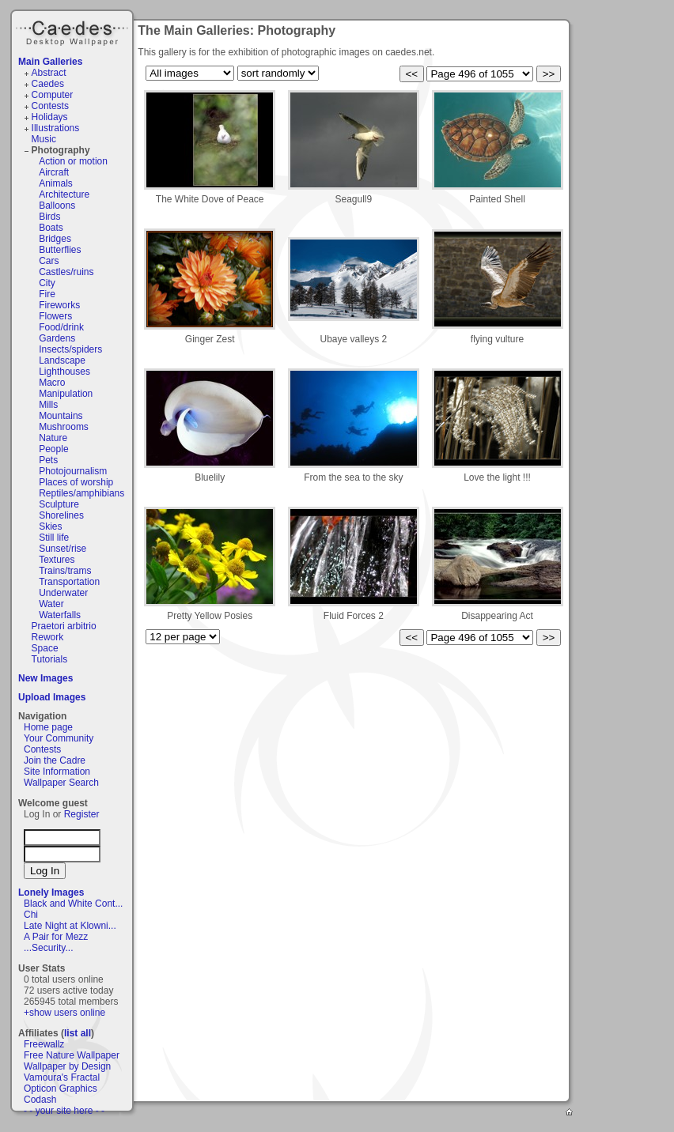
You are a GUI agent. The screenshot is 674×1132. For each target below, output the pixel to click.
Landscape (62, 360)
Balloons (57, 205)
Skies (50, 526)
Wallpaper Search (61, 782)
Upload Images (51, 697)
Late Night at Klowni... (70, 925)
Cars (49, 260)
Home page (48, 727)
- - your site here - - (64, 1110)
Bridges (55, 238)
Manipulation (66, 393)
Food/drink (61, 327)
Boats (51, 227)
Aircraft (54, 172)
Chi (31, 914)
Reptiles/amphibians (81, 493)
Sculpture (59, 504)
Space (45, 648)
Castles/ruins (66, 271)
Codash (40, 1099)
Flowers (55, 316)
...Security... (48, 947)
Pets (48, 460)
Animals (56, 183)
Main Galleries (50, 61)
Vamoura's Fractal (62, 1077)
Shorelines (61, 515)
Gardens (57, 338)
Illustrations (56, 128)
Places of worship (76, 482)
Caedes (73, 30)
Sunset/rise (62, 548)
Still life (54, 537)
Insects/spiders (70, 349)
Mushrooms (64, 426)
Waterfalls (60, 615)
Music (44, 139)
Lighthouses (64, 371)
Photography (61, 150)
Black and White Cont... (73, 903)
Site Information (57, 771)
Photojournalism (73, 471)
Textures (56, 559)
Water (51, 603)
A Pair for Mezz (56, 936)
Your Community (58, 738)
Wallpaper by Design (67, 1066)
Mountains (60, 415)
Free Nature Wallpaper (71, 1055)
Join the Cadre (54, 760)
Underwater (63, 592)
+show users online (64, 1012)
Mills (48, 404)
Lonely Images (51, 892)
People (53, 449)
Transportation (69, 581)
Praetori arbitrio (64, 626)
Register (82, 814)
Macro (52, 382)
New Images (45, 678)
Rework (48, 637)
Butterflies (60, 249)
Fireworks (59, 305)
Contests (50, 105)
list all (77, 1033)
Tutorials (50, 659)
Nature (53, 437)
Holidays (50, 117)
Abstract (49, 72)
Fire (47, 294)
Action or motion (73, 161)
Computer (53, 94)
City (47, 283)
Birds (49, 216)
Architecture (64, 194)
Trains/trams (65, 570)
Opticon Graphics (60, 1088)
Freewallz (44, 1044)
